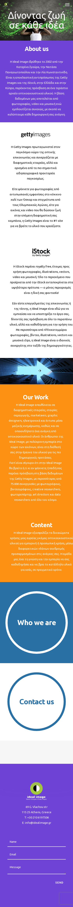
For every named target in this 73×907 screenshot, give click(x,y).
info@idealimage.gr (38, 822)
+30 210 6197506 (38, 817)
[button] (67, 5)
